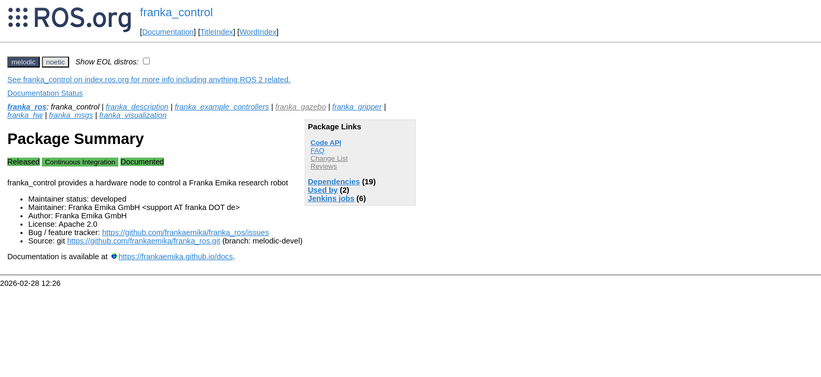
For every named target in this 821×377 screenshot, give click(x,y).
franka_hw (25, 115)
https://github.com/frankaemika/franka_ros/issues (185, 232)
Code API (325, 143)
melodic (24, 62)
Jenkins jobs (331, 198)
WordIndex (257, 32)
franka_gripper (357, 107)
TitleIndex (216, 32)
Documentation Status (45, 93)
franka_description (137, 107)
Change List (329, 158)
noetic (55, 62)
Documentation (168, 32)
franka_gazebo (300, 107)
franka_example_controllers (222, 107)
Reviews (323, 166)
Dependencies (334, 182)
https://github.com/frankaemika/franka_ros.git (143, 241)
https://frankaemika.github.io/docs (175, 256)
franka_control (176, 12)
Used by (323, 190)
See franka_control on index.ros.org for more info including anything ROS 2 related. (149, 79)
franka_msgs (71, 115)
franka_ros (27, 107)
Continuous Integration (80, 162)
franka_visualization (133, 115)
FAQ (317, 150)
